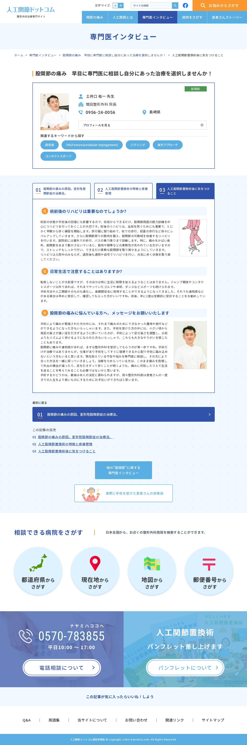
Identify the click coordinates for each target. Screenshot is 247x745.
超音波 (49, 145)
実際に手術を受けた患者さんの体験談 (135, 493)
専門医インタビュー (157, 17)
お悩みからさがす (220, 5)
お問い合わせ (136, 720)
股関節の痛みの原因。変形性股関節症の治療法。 (64, 191)
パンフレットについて (185, 667)
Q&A (27, 720)
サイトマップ (213, 720)
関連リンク (174, 720)
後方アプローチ (167, 145)
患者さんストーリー (227, 17)
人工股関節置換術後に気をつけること (188, 191)
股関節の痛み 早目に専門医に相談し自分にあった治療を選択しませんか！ (114, 55)
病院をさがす (192, 17)
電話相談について (61, 667)
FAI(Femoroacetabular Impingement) (92, 145)
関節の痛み (94, 17)
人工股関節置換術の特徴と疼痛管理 (126, 191)
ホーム (18, 55)
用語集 (54, 720)
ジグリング (138, 145)
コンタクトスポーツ (58, 156)
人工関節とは (123, 17)
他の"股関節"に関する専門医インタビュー (123, 470)
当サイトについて (92, 720)
